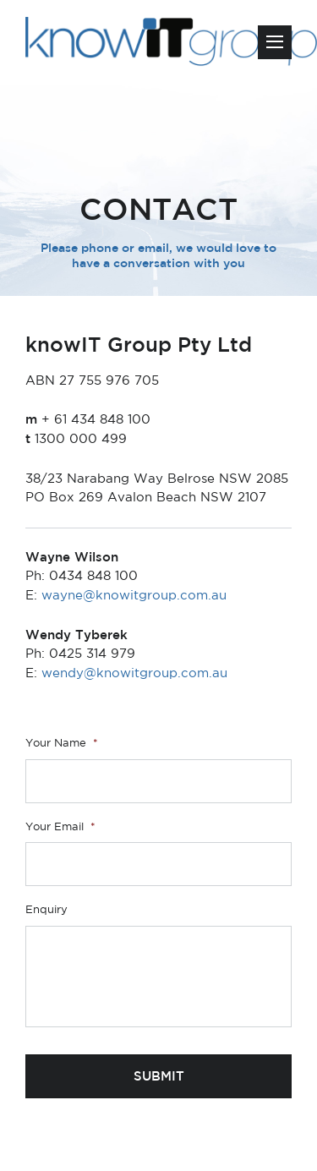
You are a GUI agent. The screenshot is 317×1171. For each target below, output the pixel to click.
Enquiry (46, 909)
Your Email (60, 826)
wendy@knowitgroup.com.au (134, 672)
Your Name (61, 742)
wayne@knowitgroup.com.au (134, 595)
